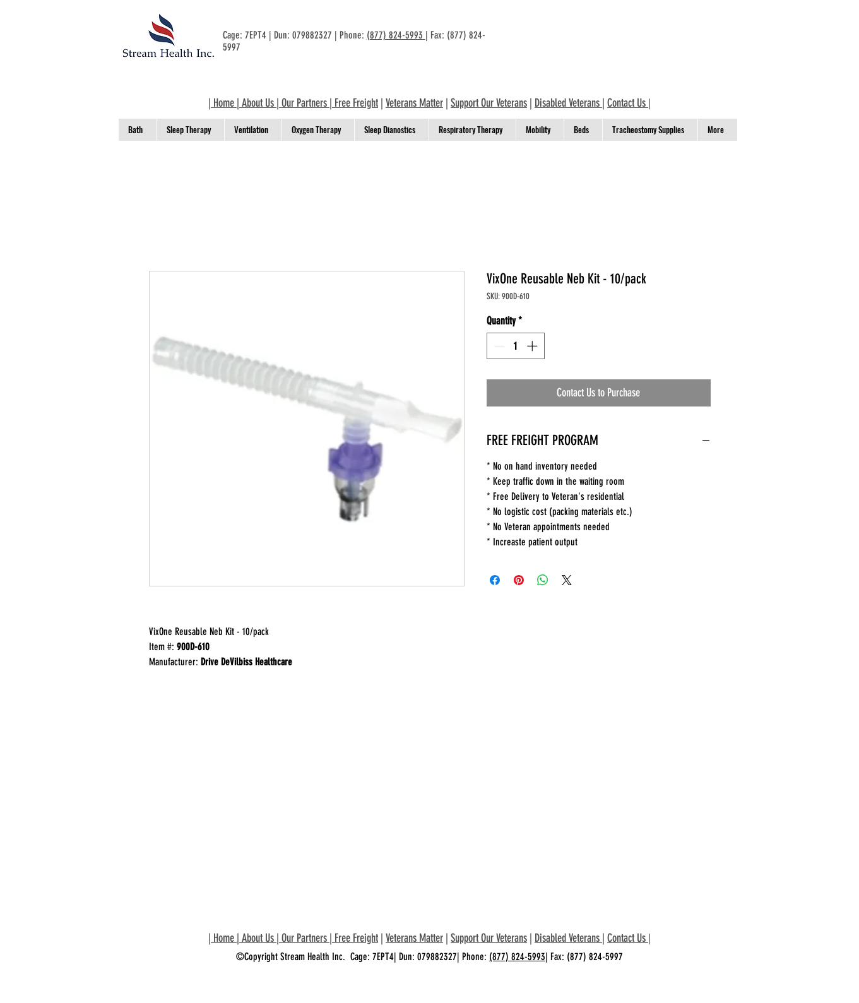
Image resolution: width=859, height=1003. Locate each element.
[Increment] (533, 346)
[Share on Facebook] (494, 580)
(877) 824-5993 (396, 35)
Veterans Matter (414, 103)
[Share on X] (566, 580)
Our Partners (304, 103)
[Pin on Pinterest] (518, 580)
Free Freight (356, 103)
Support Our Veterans (489, 103)
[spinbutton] (515, 346)
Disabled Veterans (568, 103)
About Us (258, 103)
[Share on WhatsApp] (542, 580)
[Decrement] (498, 346)
